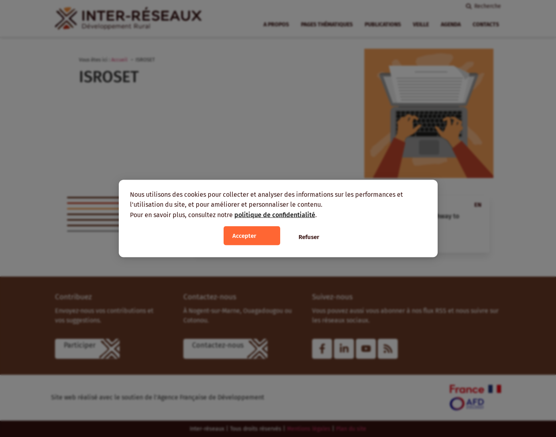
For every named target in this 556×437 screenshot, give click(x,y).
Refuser (309, 237)
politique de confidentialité (274, 214)
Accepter (244, 235)
